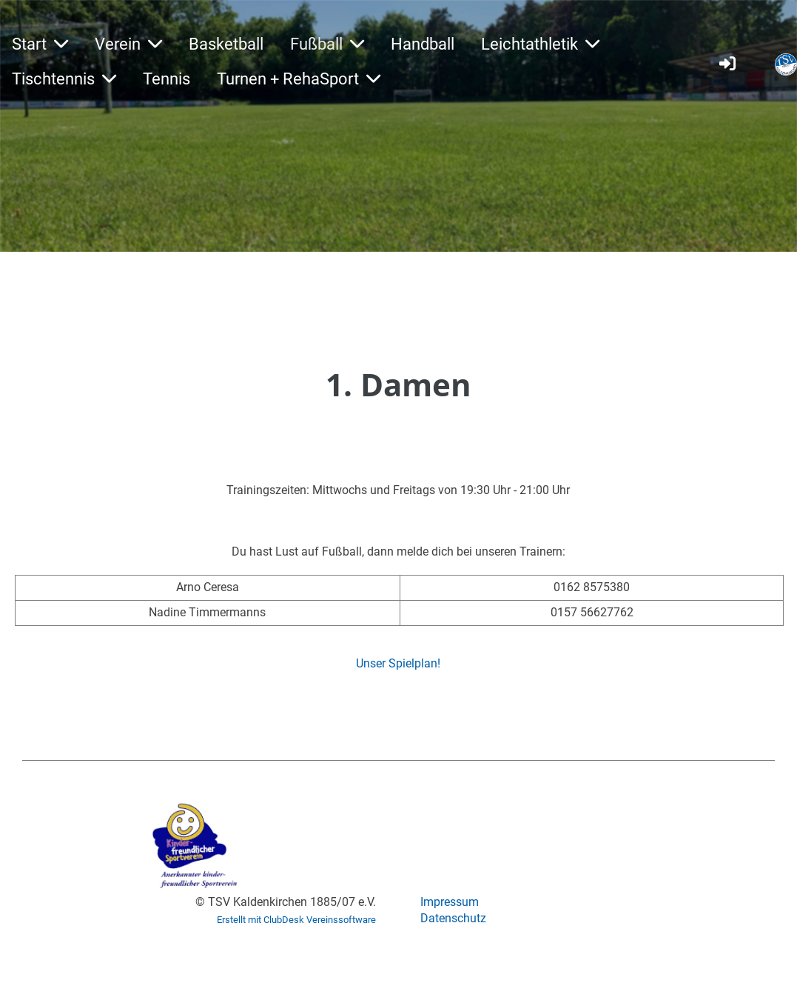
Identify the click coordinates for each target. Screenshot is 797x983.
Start (40, 44)
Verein (128, 44)
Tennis (166, 79)
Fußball (327, 44)
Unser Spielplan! (398, 663)
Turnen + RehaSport (298, 79)
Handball (422, 44)
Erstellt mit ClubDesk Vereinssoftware (296, 919)
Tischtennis (64, 79)
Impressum (449, 902)
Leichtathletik (540, 44)
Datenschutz (453, 918)
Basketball (226, 44)
